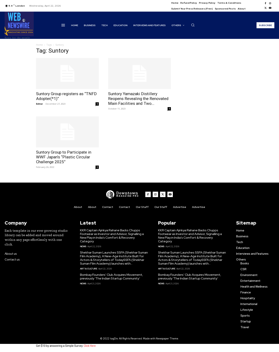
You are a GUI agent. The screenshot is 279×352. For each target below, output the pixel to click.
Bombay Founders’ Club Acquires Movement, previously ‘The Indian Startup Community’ (111, 276)
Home (39, 44)
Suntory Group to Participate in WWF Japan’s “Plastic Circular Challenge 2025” (63, 157)
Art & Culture (88, 268)
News (83, 246)
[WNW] (123, 194)
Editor (39, 103)
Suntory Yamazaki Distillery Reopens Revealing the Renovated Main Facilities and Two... (138, 98)
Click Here (90, 345)
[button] (193, 25)
